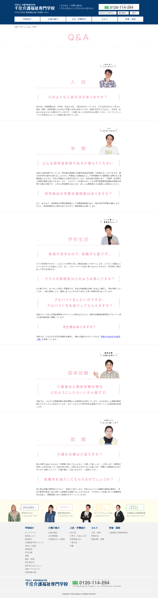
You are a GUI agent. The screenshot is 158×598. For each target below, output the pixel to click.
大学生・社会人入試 (78, 536)
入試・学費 (95, 533)
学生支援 (28, 552)
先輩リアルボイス (32, 569)
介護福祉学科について (34, 542)
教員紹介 (28, 539)
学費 (71, 546)
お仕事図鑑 (53, 536)
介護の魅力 (53, 533)
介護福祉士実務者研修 (118, 533)
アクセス (64, 5)
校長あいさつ (30, 536)
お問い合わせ (76, 5)
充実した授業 (30, 546)
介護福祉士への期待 (56, 539)
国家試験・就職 (97, 539)
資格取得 (28, 549)
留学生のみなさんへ (33, 566)
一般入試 (73, 542)
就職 (27, 556)
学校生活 (95, 536)
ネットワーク (30, 533)
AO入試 (73, 533)
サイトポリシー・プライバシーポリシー (77, 8)
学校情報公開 (30, 572)
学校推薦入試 (75, 539)
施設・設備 (29, 559)
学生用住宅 (29, 562)
